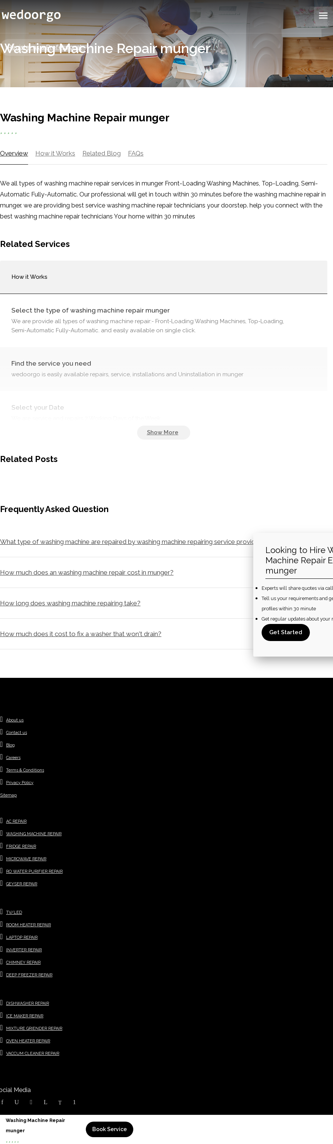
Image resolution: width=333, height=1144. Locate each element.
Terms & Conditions (25, 770)
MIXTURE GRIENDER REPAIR (34, 1028)
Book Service (109, 1129)
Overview (14, 153)
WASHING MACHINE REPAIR (34, 833)
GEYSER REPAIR (21, 884)
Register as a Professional (45, 47)
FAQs (136, 153)
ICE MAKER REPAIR (24, 1016)
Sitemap (8, 795)
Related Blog (101, 153)
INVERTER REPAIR (24, 950)
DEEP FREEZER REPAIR (29, 975)
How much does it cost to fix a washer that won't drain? (80, 634)
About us (15, 720)
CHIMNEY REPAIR (23, 962)
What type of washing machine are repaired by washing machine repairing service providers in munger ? (149, 541)
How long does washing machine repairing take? (70, 603)
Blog (10, 745)
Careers (13, 757)
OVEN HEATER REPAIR (28, 1041)
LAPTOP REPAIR (22, 937)
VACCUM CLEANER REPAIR (32, 1053)
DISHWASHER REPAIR (27, 1003)
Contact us (16, 732)
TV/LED (14, 912)
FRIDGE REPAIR (21, 846)
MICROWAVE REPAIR (26, 858)
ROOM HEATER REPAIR (28, 924)
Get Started (285, 632)
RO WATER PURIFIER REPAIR (34, 871)
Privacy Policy (19, 782)
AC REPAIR (16, 821)
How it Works (55, 153)
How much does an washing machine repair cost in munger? (87, 572)
